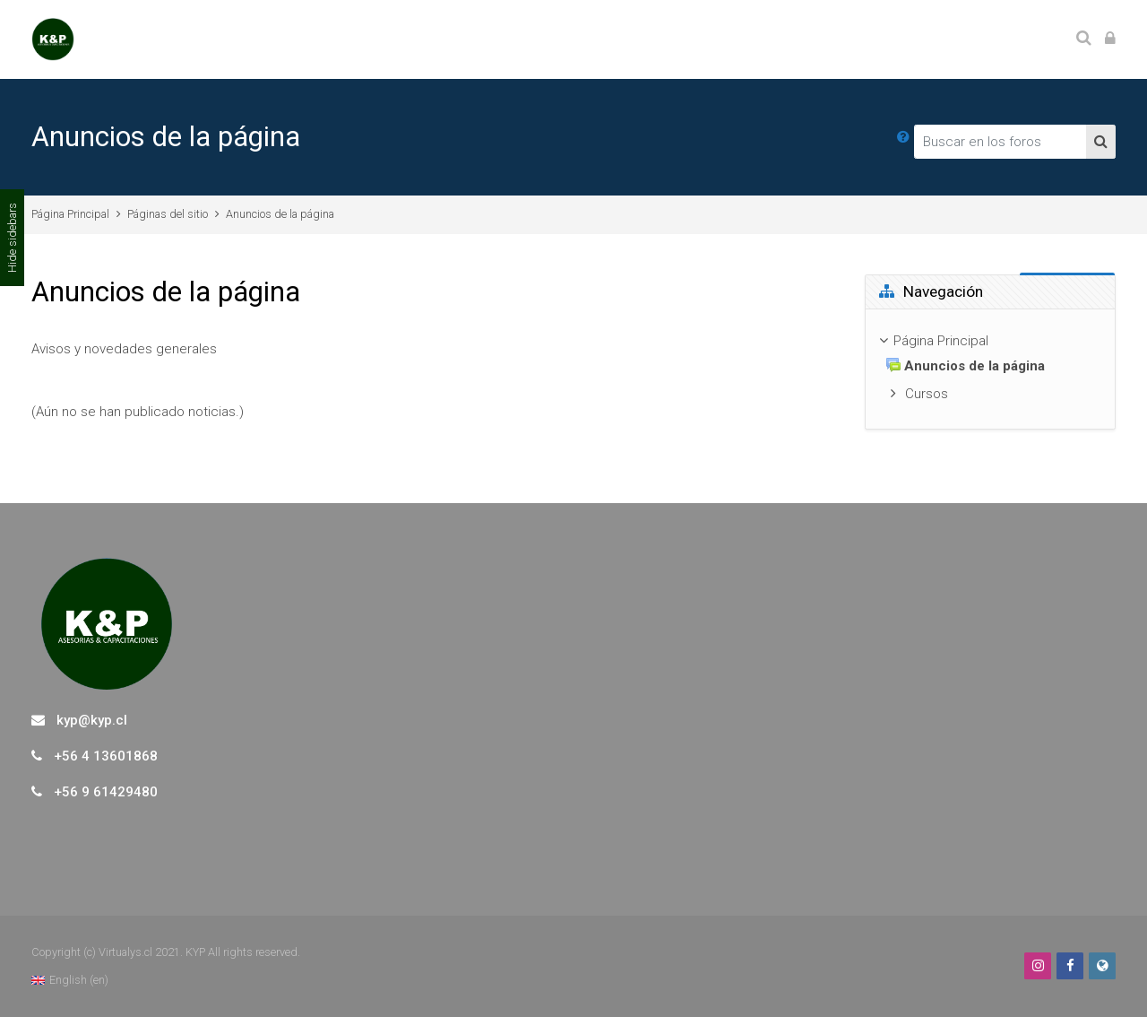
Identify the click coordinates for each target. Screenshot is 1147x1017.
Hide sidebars (12, 238)
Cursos (926, 394)
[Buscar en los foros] (1000, 142)
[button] (903, 137)
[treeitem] (990, 369)
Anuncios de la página (280, 214)
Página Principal (70, 214)
